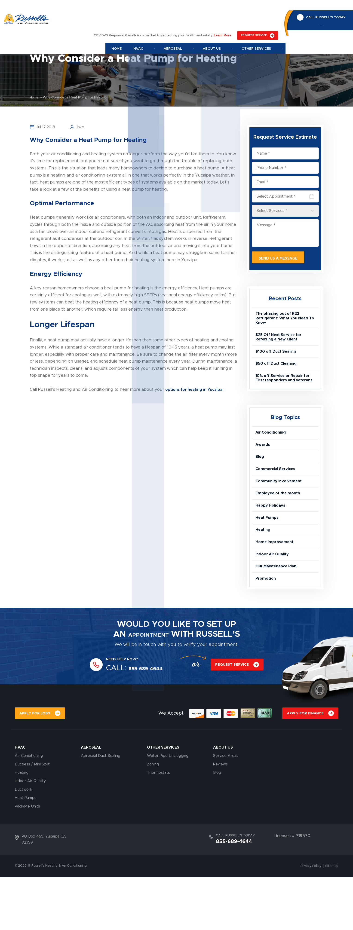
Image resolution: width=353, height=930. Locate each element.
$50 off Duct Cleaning (278, 375)
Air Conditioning (272, 454)
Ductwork (23, 842)
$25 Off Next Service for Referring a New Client (281, 344)
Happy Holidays (271, 541)
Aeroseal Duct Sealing (100, 808)
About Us (221, 20)
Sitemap (331, 918)
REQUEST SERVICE (254, 7)
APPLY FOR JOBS (35, 765)
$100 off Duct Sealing (278, 361)
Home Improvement (276, 584)
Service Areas (225, 808)
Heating (263, 570)
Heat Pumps (268, 556)
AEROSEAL (91, 800)
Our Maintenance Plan (278, 613)
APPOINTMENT (148, 685)
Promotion (266, 628)
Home (129, 20)
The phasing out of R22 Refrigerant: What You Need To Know (284, 322)
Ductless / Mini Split (32, 817)
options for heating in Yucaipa (195, 390)
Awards (263, 469)
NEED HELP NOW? (125, 709)
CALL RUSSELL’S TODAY (322, 7)
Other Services (261, 20)
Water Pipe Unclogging (167, 808)
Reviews (220, 817)
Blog (260, 483)
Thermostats (158, 825)
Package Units (27, 859)
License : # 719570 (292, 889)
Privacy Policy (311, 918)
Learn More (222, 7)
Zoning (153, 817)
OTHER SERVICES (163, 800)
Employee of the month (280, 526)
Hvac (154, 20)
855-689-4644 (318, 17)
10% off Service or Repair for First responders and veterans (282, 395)
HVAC (20, 800)
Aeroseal (185, 20)
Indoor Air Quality (274, 599)
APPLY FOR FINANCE (304, 765)
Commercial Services (277, 498)
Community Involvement (281, 512)
